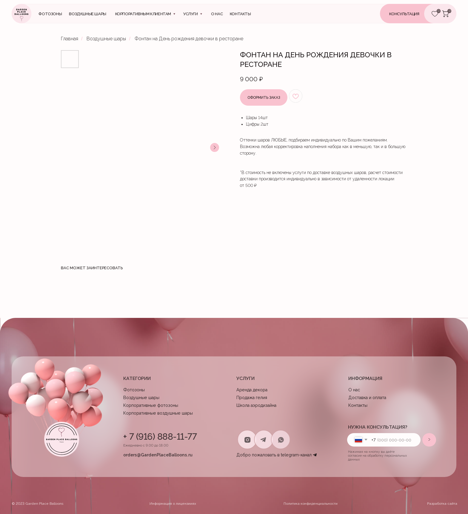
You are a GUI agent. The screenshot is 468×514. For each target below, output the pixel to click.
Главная (69, 38)
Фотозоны (50, 14)
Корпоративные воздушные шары (158, 412)
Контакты (357, 405)
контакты (240, 14)
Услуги (190, 14)
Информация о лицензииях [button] (173, 503)
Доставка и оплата (367, 397)
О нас (217, 14)
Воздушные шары (87, 14)
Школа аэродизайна (256, 405)
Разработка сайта (442, 503)
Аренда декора (251, 389)
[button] (413, 13)
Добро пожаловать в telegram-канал (274, 454)
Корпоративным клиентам (143, 14)
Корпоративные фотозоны (150, 405)
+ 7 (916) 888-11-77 (160, 436)
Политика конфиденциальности (311, 503)
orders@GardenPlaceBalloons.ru (158, 454)
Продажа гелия (251, 397)
